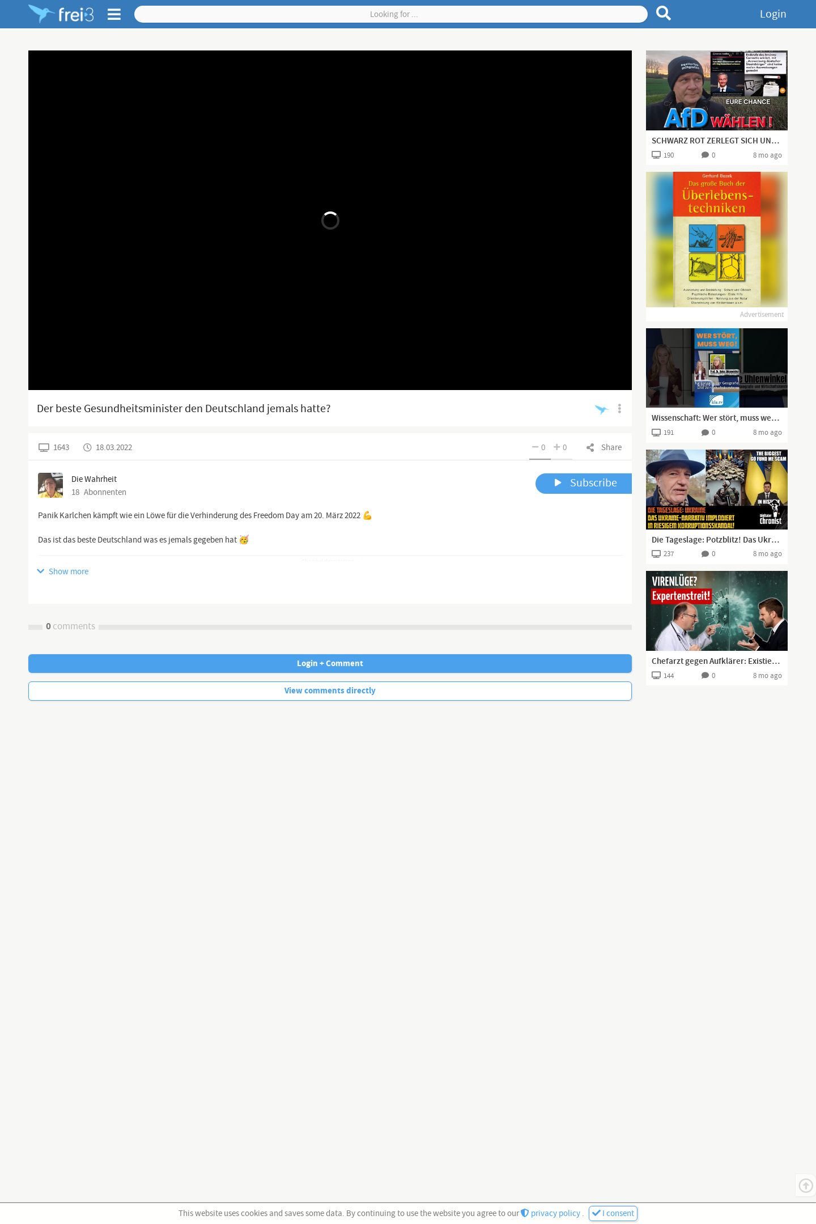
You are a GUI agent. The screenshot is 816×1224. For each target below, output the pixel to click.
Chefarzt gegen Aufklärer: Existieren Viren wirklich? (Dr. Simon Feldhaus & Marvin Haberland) (717, 661)
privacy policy (551, 1213)
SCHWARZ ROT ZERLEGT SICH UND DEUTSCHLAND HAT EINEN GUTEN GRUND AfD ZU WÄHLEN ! (717, 141)
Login (773, 14)
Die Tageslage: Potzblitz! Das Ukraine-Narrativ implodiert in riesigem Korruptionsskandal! (717, 540)
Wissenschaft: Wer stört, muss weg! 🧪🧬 (717, 418)
